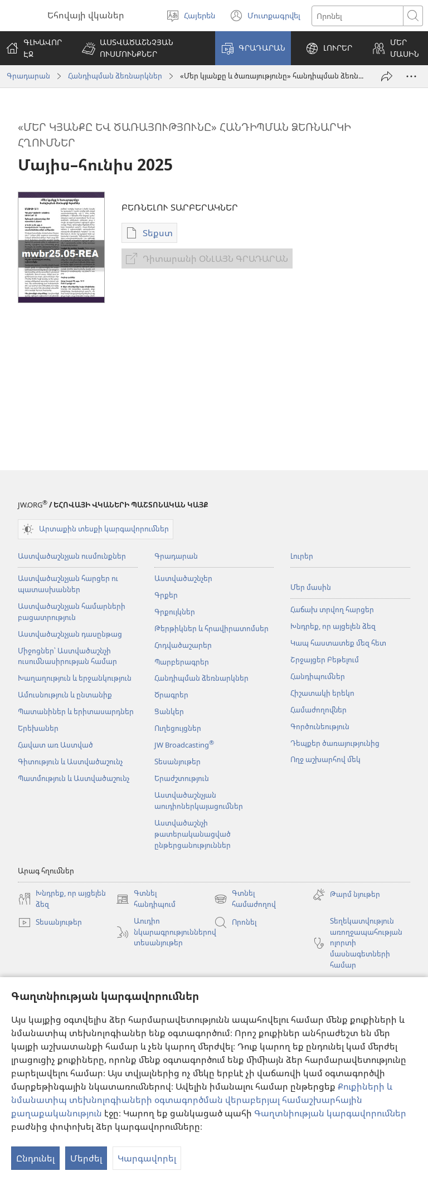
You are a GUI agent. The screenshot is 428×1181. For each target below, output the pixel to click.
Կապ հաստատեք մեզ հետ (338, 643)
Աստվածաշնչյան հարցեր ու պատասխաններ (68, 583)
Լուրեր (301, 556)
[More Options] (411, 76)
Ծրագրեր (171, 695)
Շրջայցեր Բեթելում (324, 660)
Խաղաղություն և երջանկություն (75, 678)
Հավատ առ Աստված (55, 745)
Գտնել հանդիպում (146, 899)
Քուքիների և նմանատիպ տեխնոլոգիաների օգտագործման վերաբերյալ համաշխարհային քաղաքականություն (201, 1099)
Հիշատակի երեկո (322, 693)
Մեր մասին (310, 587)
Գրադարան (28, 76)
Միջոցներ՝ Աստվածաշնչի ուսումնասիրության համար (67, 656)
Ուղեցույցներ (177, 728)
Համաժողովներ (318, 710)
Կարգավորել (147, 1158)
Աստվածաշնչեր (183, 578)
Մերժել (86, 1158)
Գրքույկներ (174, 612)
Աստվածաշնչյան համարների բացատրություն (71, 611)
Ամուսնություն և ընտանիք (65, 695)
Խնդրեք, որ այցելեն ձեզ (333, 626)
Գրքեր (166, 595)
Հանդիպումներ (317, 676)
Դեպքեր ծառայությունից (335, 743)
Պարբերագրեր (181, 662)
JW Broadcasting (184, 745)
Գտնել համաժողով (245, 899)
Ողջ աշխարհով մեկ (325, 759)
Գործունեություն (319, 726)
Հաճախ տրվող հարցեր (332, 609)
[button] (141, 48)
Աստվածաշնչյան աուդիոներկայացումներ (198, 800)
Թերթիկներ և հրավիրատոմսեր (211, 628)
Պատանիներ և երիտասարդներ (76, 711)
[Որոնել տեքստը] (357, 16)
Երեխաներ (38, 728)
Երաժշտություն (181, 778)
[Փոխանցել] (387, 76)
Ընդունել (35, 1158)
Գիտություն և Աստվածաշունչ (70, 762)
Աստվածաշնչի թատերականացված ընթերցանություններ (192, 834)
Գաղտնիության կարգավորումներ (330, 1113)
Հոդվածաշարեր (183, 645)
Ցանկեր (169, 711)
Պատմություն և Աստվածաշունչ (73, 778)
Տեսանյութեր (177, 762)
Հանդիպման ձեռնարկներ (115, 76)
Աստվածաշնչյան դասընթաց (70, 634)
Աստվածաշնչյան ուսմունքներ (72, 556)
